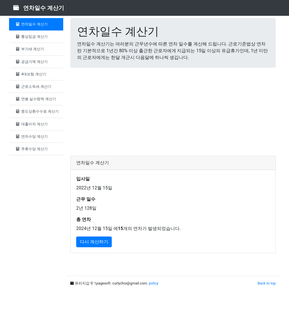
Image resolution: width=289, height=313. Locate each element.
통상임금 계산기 (31, 36)
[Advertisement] (173, 111)
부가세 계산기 (29, 49)
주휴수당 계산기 (31, 149)
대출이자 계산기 (31, 124)
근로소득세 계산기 (33, 86)
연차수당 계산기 (31, 136)
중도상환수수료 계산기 (37, 111)
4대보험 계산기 (30, 74)
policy (153, 283)
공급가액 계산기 (31, 62)
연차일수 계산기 (31, 24)
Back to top (267, 283)
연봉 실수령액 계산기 (35, 99)
